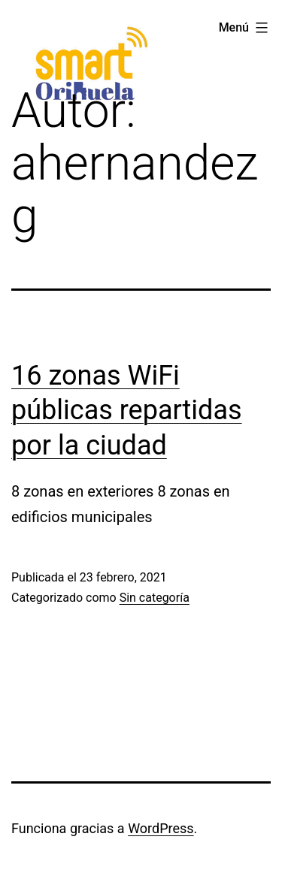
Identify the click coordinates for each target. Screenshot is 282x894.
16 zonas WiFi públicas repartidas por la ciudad (126, 411)
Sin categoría (155, 597)
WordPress (160, 828)
